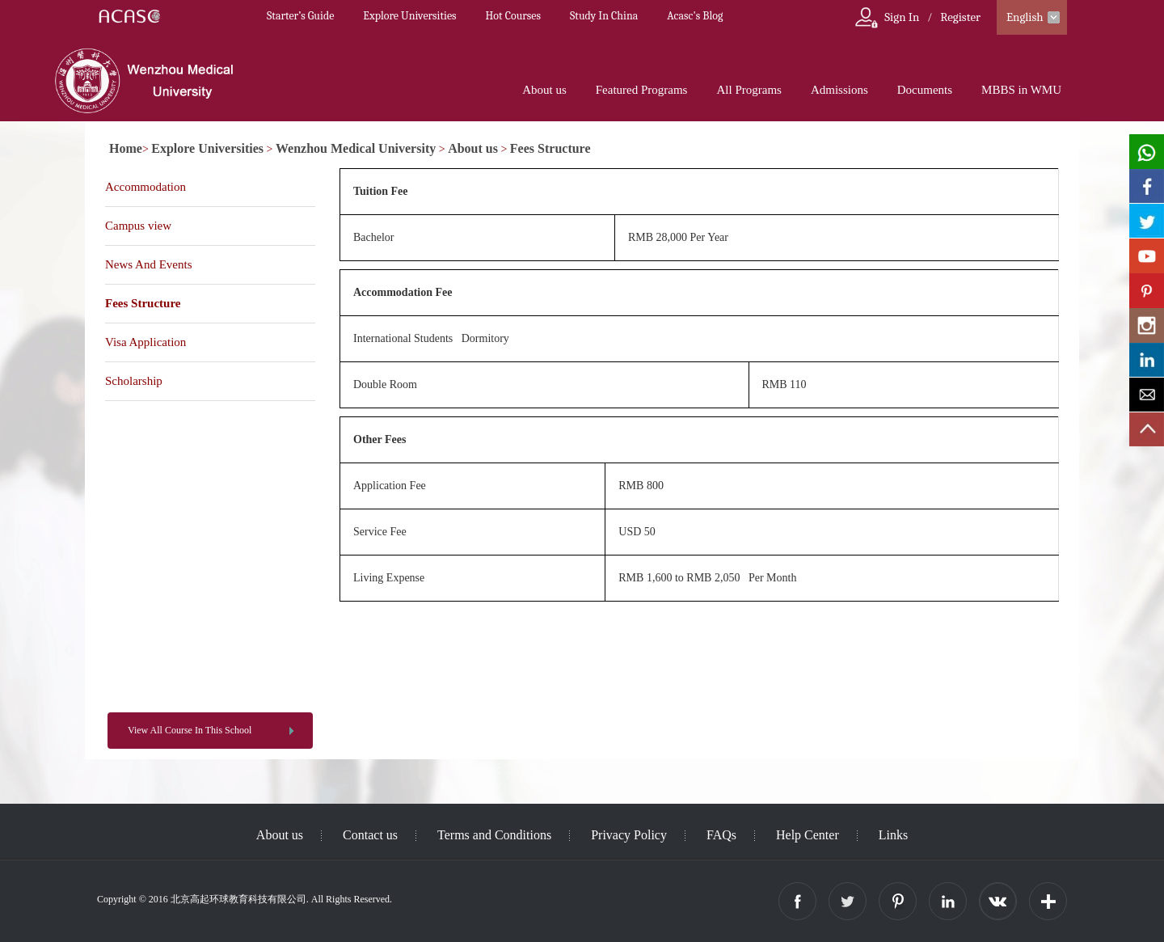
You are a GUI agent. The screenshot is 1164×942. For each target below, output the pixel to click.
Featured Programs (642, 89)
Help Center (807, 835)
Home (125, 148)
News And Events (148, 264)
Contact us (370, 835)
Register (960, 17)
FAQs (721, 835)
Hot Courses (513, 16)
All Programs (748, 89)
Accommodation (145, 186)
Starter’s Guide (300, 16)
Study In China (604, 16)
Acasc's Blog (695, 16)
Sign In (901, 17)
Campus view (138, 225)
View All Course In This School (189, 730)
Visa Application (145, 342)
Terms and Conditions (494, 835)
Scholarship (133, 380)
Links (893, 835)
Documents (924, 89)
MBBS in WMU (1021, 89)
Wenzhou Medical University (356, 148)
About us (544, 89)
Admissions (839, 89)
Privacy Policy (629, 835)
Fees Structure (550, 148)
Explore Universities (409, 16)
